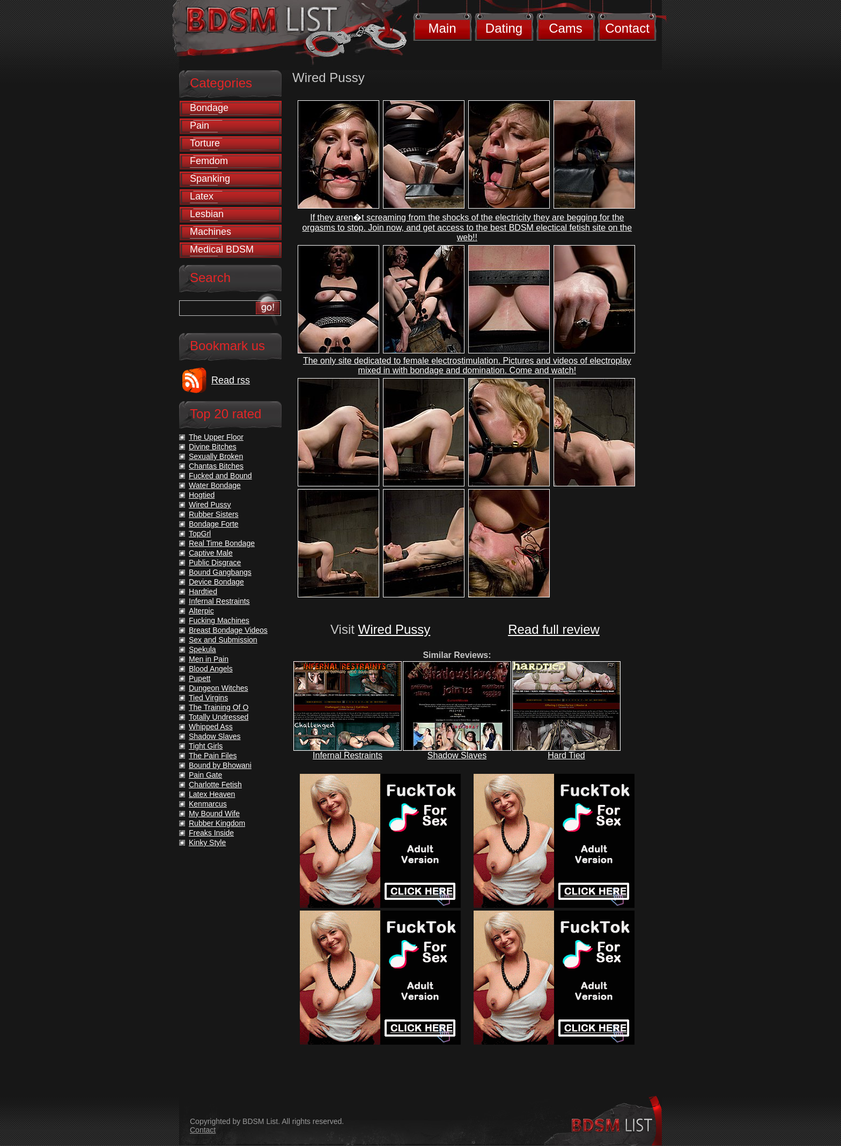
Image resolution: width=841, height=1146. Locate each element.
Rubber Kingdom (217, 823)
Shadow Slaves (456, 755)
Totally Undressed (218, 717)
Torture (205, 143)
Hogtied (202, 495)
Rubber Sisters (214, 514)
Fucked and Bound (220, 475)
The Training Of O (218, 707)
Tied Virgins (208, 697)
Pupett (199, 678)
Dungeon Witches (218, 688)
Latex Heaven (212, 794)
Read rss (230, 380)
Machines (210, 231)
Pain (199, 125)
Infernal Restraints (347, 755)
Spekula (202, 649)
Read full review (554, 629)
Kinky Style (207, 842)
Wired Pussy (394, 629)
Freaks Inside (211, 833)
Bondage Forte (214, 524)
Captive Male (211, 553)
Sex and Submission (223, 639)
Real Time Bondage (222, 543)
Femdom (209, 161)
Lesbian (207, 214)
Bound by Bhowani (220, 765)
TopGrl (200, 533)
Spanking (210, 178)
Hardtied (203, 591)
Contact (627, 28)
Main (442, 28)
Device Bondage (216, 582)
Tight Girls (206, 746)
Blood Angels (211, 668)
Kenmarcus (208, 804)
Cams (565, 28)
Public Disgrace (215, 562)
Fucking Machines (219, 620)
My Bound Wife (214, 813)
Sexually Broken (216, 456)
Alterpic (201, 611)
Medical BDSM (222, 249)
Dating (503, 28)
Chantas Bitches (216, 466)
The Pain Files (213, 755)
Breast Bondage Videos (228, 630)
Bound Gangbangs (220, 572)
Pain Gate (205, 775)
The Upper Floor (216, 437)
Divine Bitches (213, 446)
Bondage (209, 107)
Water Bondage (215, 485)
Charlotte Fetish (215, 784)
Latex (201, 196)
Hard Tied (566, 755)
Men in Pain (208, 659)
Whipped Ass (211, 726)
